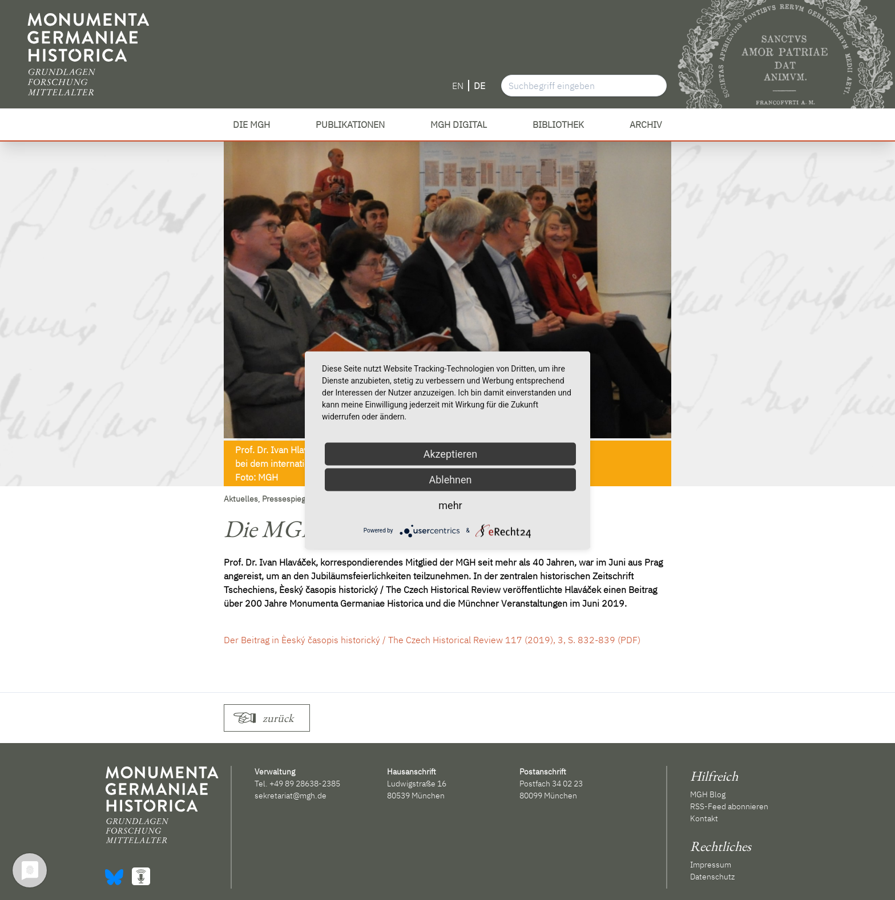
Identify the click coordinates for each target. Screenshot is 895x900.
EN (457, 85)
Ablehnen (450, 479)
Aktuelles (241, 499)
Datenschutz (712, 876)
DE (479, 85)
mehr (450, 505)
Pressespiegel (287, 499)
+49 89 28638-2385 (304, 783)
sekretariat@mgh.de (290, 795)
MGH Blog (707, 794)
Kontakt (704, 818)
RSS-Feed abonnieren (729, 806)
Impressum (710, 864)
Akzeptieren (451, 453)
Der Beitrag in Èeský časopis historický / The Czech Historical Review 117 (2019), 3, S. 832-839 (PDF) (432, 639)
